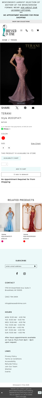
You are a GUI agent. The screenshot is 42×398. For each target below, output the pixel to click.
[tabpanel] (21, 74)
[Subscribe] (35, 266)
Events (8, 372)
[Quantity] (4, 164)
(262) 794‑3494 (11, 297)
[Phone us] (27, 30)
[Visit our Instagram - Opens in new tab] (24, 273)
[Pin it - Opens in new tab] (25, 107)
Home (4, 40)
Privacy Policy (11, 356)
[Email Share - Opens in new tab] (33, 108)
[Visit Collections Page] (21, 21)
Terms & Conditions (13, 359)
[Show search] (32, 30)
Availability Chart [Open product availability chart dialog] (11, 158)
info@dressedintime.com (15, 303)
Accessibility (10, 361)
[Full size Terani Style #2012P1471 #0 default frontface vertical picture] (21, 74)
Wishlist (8, 369)
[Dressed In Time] (9, 30)
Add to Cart (21, 169)
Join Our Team (11, 367)
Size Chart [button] (36, 143)
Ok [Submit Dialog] (40, 393)
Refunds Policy (11, 364)
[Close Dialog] (1, 393)
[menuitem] (21, 30)
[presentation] (10, 217)
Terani (14, 40)
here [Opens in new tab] (24, 396)
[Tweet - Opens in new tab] (17, 107)
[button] (21, 30)
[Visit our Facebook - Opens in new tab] (17, 273)
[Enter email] (21, 266)
